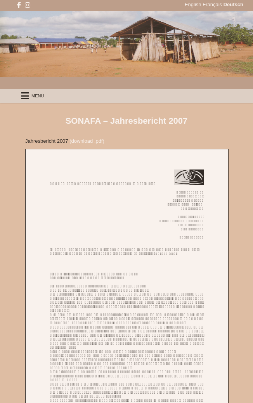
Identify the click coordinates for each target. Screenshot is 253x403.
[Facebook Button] (19, 5)
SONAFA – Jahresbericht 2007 (127, 121)
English (193, 4)
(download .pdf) (86, 141)
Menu (37, 95)
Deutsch (233, 4)
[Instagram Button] (27, 5)
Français (212, 4)
